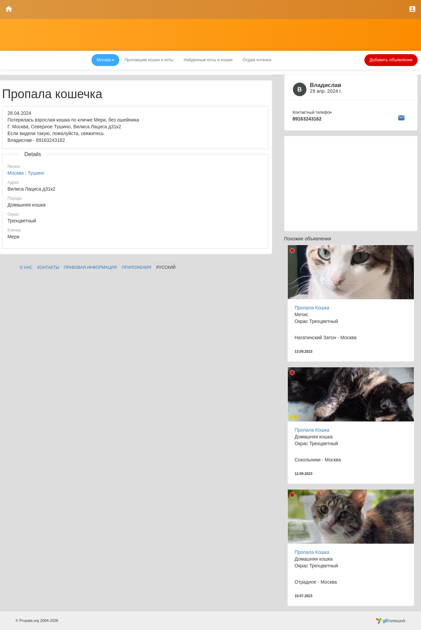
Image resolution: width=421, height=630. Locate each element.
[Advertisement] (350, 183)
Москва (15, 173)
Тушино (35, 173)
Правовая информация (90, 267)
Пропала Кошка (312, 307)
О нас (26, 267)
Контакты (48, 267)
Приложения (136, 267)
